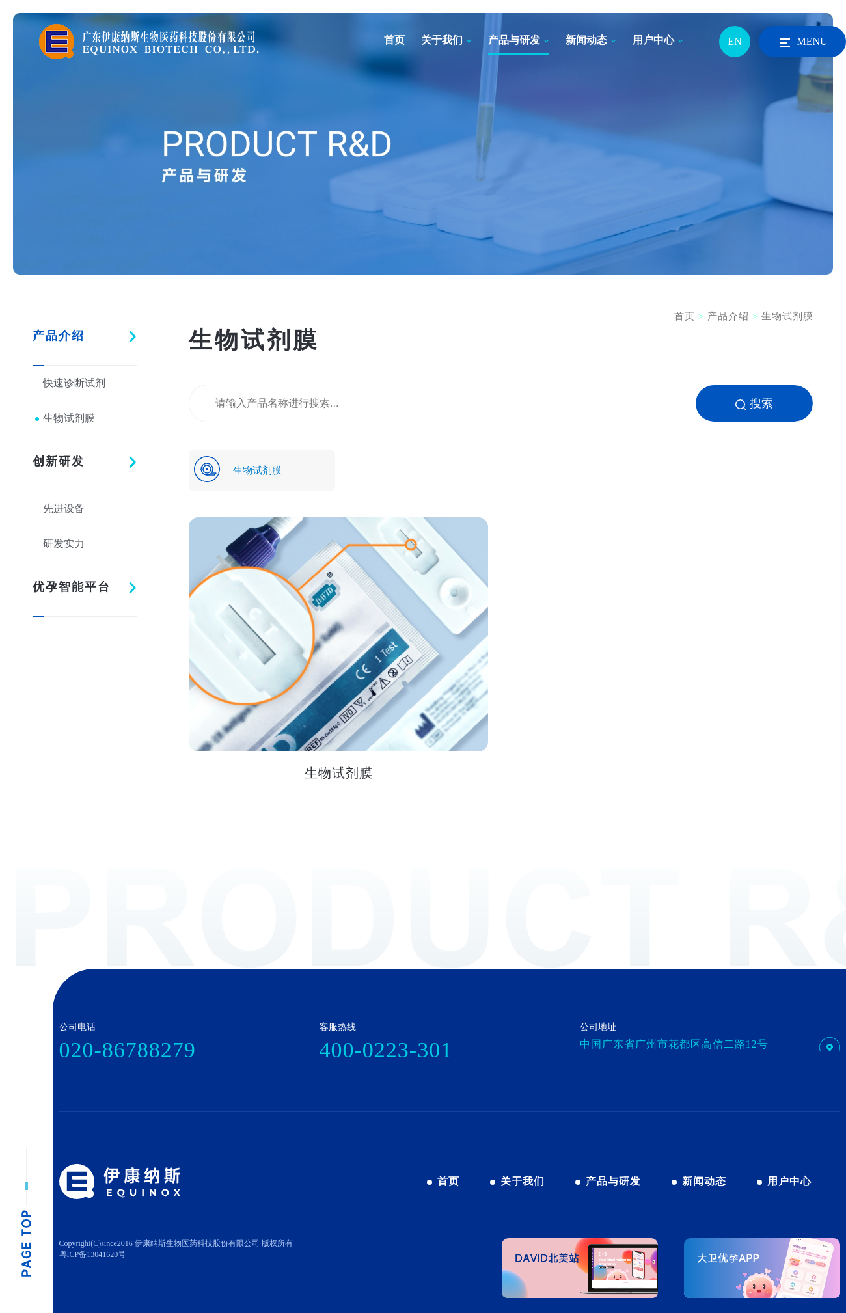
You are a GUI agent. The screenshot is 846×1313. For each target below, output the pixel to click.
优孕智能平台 (72, 586)
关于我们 (442, 40)
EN (734, 41)
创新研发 (59, 461)
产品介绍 (59, 335)
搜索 (754, 403)
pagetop (26, 1212)
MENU (802, 43)
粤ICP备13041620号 (92, 1254)
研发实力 (64, 543)
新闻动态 (586, 40)
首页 (394, 40)
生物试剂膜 (69, 418)
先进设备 (64, 508)
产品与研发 (514, 40)
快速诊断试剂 (74, 382)
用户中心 (653, 40)
